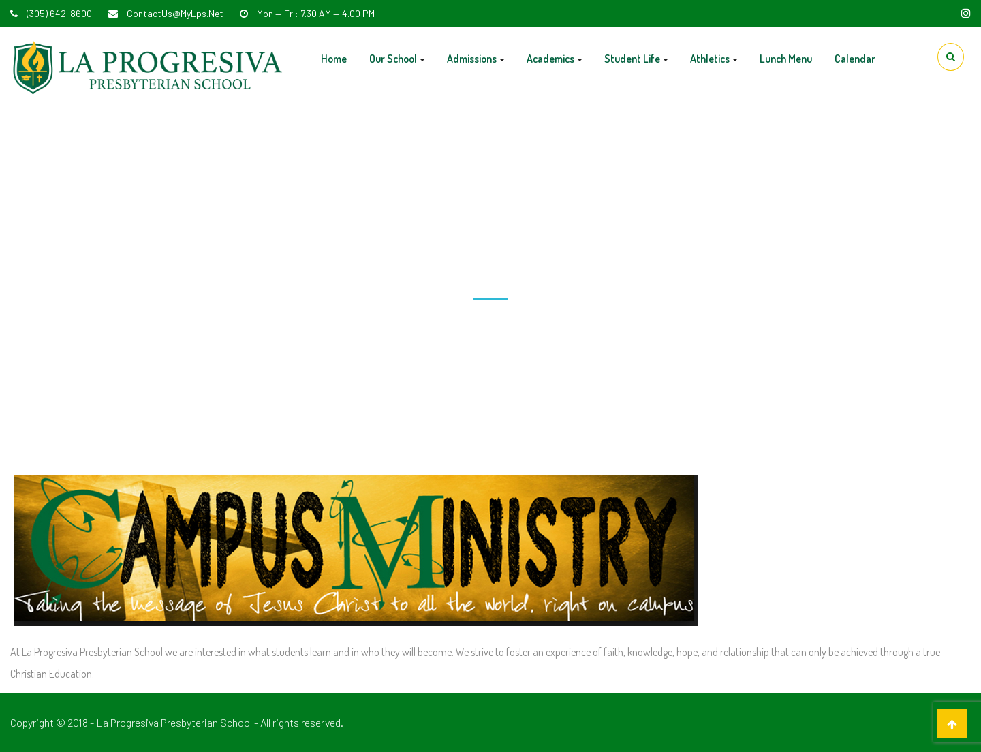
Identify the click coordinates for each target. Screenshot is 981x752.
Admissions (475, 58)
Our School (396, 58)
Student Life (636, 58)
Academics (554, 58)
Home (334, 58)
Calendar (855, 58)
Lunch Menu (786, 58)
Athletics (713, 58)
